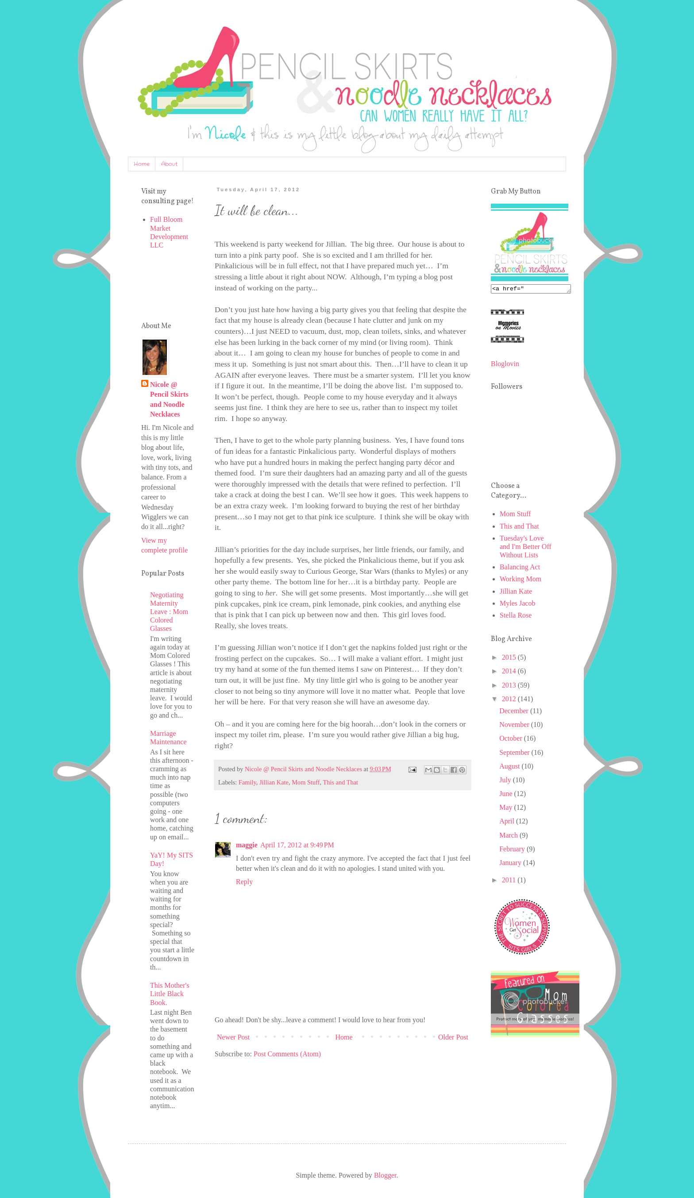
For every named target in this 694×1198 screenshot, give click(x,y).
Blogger (385, 1175)
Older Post (453, 1037)
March (509, 836)
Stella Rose (516, 616)
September (515, 753)
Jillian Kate (274, 782)
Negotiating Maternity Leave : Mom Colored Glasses (169, 612)
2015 (510, 658)
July (506, 781)
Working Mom (520, 580)
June (506, 795)
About (169, 164)
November (515, 726)
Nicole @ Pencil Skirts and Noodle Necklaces (169, 399)
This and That (340, 782)
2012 (510, 700)
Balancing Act (520, 568)
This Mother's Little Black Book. (169, 994)
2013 (510, 686)
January (511, 864)
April (507, 822)
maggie (247, 845)
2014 (510, 672)
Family (247, 782)
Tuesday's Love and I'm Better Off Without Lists (525, 548)
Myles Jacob (517, 604)
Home (142, 164)
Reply (244, 881)
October (511, 739)
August (510, 767)
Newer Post (233, 1037)
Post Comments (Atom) (287, 1054)
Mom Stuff (306, 782)
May (506, 808)
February (513, 850)
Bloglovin (505, 365)
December (514, 712)
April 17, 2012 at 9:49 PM (297, 845)
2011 (509, 881)
